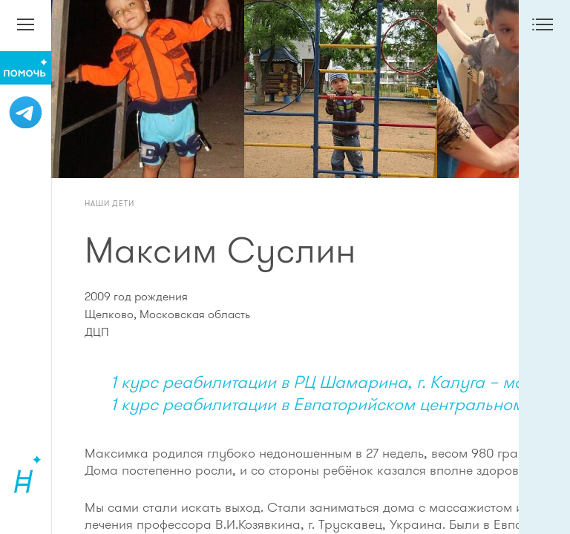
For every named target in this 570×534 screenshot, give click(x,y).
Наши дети (109, 203)
